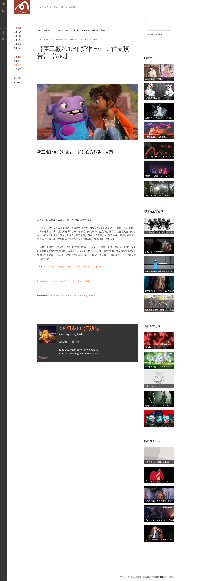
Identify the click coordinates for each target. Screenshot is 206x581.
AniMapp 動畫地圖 (22, 7)
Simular (159, 576)
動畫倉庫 (17, 57)
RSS (3, 10)
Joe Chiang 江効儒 (79, 328)
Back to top (3, 577)
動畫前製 (17, 40)
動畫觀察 (17, 36)
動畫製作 (17, 44)
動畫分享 (59, 30)
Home (39, 30)
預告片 (67, 30)
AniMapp (17, 82)
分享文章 (17, 28)
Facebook (3, 31)
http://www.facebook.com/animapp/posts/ (72, 295)
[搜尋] (156, 34)
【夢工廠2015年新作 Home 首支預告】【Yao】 (83, 52)
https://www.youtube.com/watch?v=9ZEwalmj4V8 (74, 266)
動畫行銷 (17, 48)
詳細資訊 (43, 357)
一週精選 (17, 69)
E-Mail (3, 3)
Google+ (3, 38)
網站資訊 (17, 78)
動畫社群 (17, 32)
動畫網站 (17, 61)
